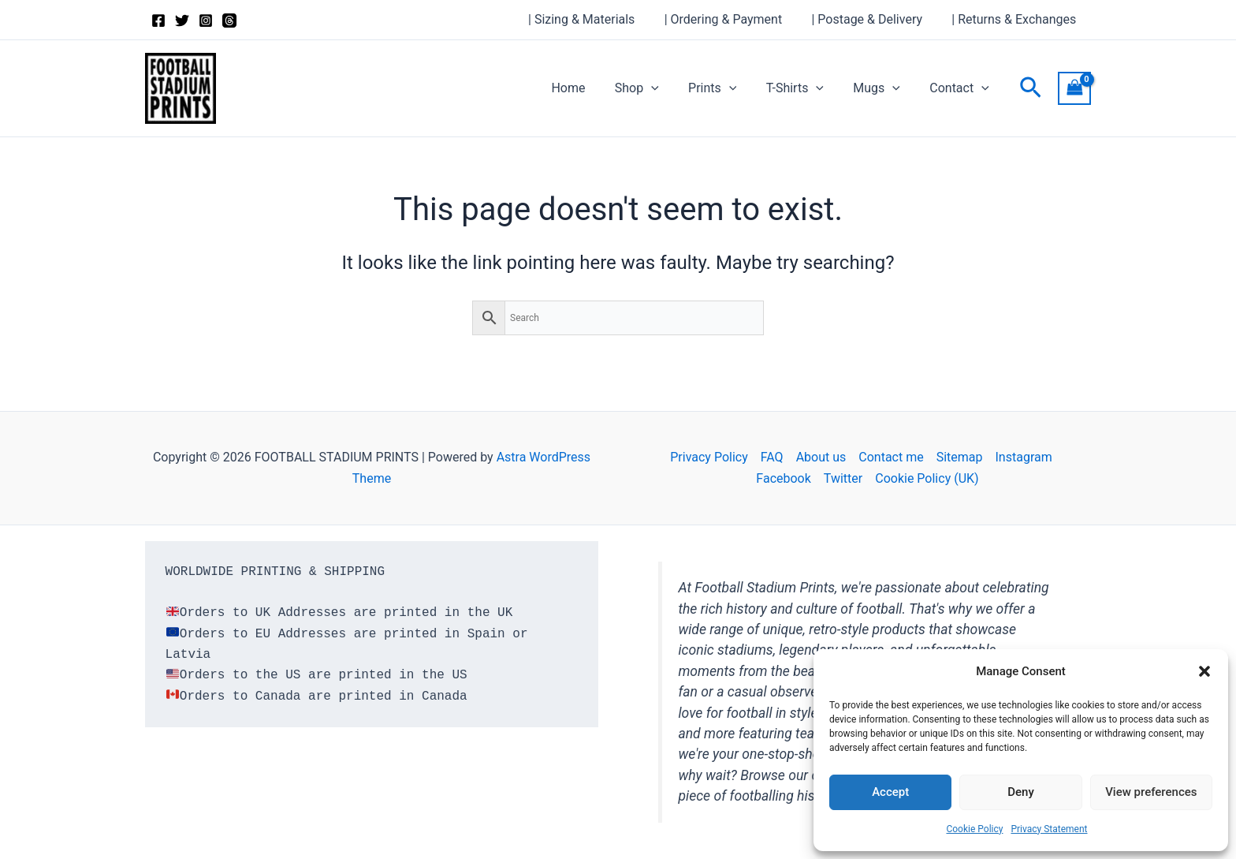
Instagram (1024, 457)
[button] (1204, 671)
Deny (1020, 792)
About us (821, 457)
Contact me (890, 457)
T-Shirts (805, 88)
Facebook (783, 478)
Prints (727, 88)
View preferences (1151, 792)
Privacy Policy (709, 457)
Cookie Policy (974, 829)
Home (592, 87)
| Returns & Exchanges (1016, 19)
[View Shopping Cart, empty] (1074, 88)
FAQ (772, 457)
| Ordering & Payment (733, 19)
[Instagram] (206, 20)
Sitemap (959, 457)
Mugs (883, 88)
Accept (890, 792)
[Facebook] (158, 20)
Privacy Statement (1049, 829)
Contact (962, 88)
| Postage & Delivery (873, 19)
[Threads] (229, 20)
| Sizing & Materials (596, 19)
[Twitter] (182, 20)
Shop (656, 88)
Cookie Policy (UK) (926, 478)
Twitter (843, 478)
